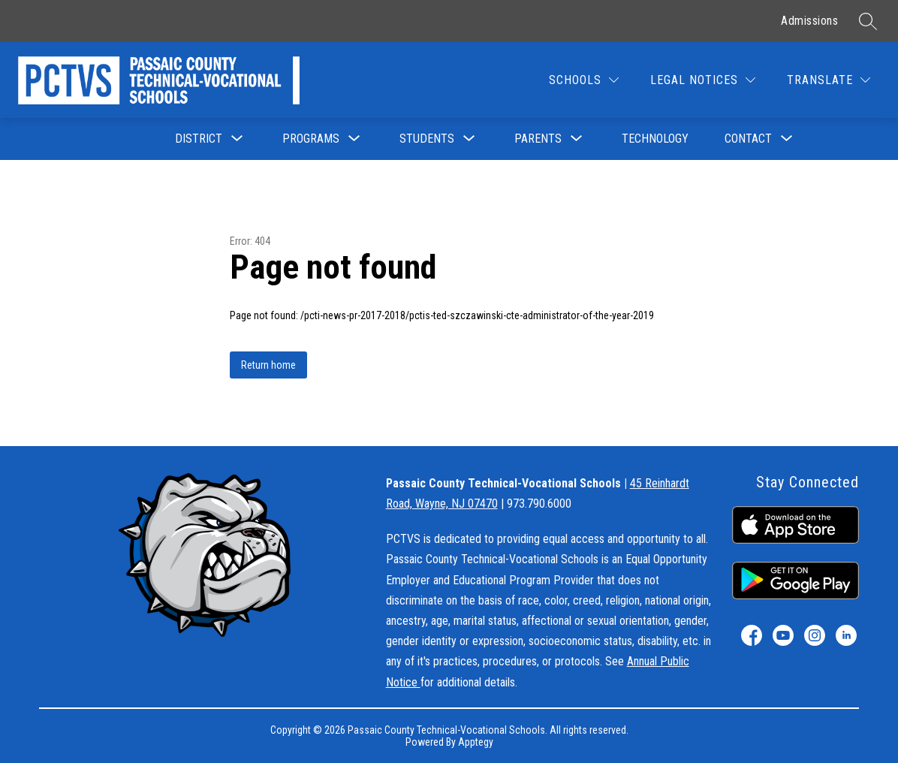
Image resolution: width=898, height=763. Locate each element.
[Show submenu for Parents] (538, 139)
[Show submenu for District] (198, 139)
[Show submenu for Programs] (310, 139)
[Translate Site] (828, 80)
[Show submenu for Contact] (748, 139)
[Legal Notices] (702, 80)
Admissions (809, 21)
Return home (268, 365)
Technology (655, 138)
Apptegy (475, 742)
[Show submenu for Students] (426, 139)
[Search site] (868, 21)
